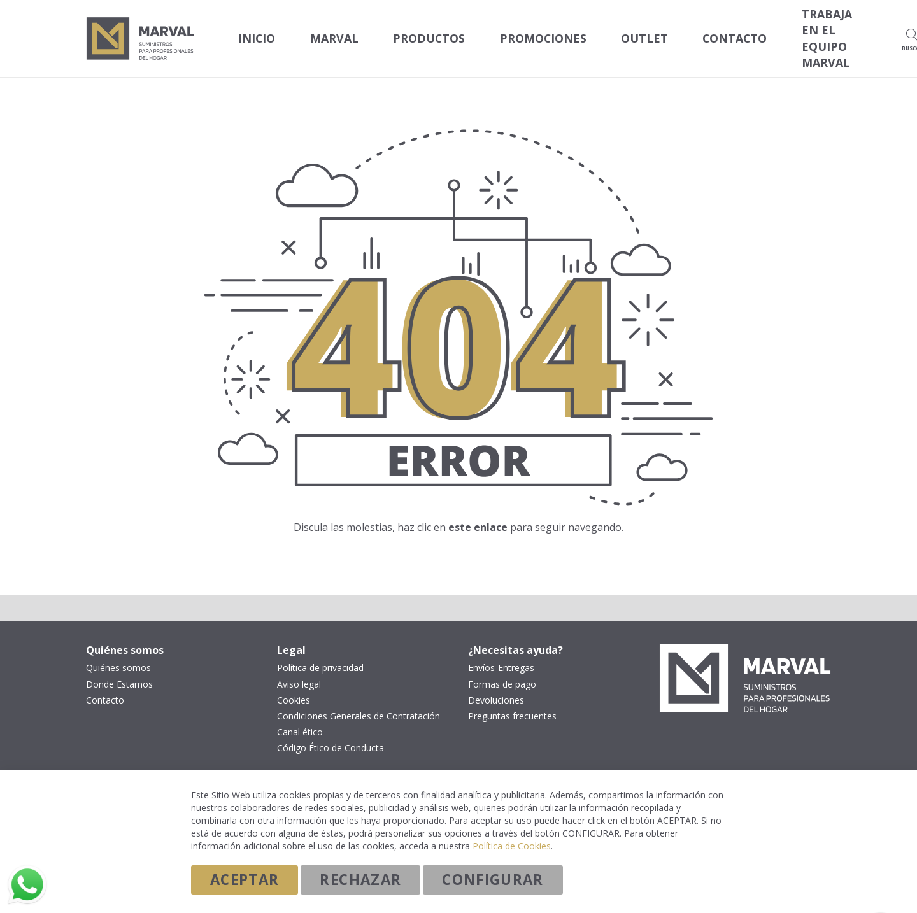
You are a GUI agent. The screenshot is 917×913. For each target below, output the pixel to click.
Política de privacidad (320, 654)
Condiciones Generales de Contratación (358, 701)
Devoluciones (496, 685)
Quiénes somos (118, 654)
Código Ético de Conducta (330, 733)
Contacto (105, 685)
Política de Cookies (512, 845)
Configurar (493, 879)
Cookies (293, 685)
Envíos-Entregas (501, 654)
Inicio (252, 31)
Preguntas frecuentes (512, 701)
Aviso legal (299, 670)
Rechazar (360, 879)
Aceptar (244, 879)
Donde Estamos (119, 670)
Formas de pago (502, 670)
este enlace (478, 513)
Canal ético (300, 717)
